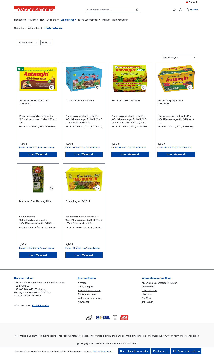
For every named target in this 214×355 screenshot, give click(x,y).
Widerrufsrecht (149, 290)
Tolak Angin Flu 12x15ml (79, 100)
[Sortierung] (179, 57)
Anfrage (82, 282)
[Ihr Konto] (180, 9)
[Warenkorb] (192, 9)
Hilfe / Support (85, 286)
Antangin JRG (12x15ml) (125, 100)
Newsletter (83, 302)
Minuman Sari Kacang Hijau (35, 201)
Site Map (146, 298)
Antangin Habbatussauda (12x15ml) (34, 102)
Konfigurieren (160, 351)
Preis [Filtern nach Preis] (46, 42)
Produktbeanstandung (89, 290)
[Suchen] (137, 9)
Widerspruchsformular (90, 298)
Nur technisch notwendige (134, 351)
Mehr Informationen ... (102, 351)
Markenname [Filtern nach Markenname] (28, 42)
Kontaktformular (40, 305)
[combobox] (110, 9)
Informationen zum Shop (156, 278)
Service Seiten (87, 278)
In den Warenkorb (37, 154)
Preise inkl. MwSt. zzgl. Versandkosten (36, 147)
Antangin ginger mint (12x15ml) (170, 102)
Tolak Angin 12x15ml (77, 201)
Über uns (146, 294)
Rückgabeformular (87, 294)
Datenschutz (148, 286)
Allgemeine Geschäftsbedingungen (159, 282)
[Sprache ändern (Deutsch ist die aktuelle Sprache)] (193, 2)
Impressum (147, 302)
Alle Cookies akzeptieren (186, 351)
